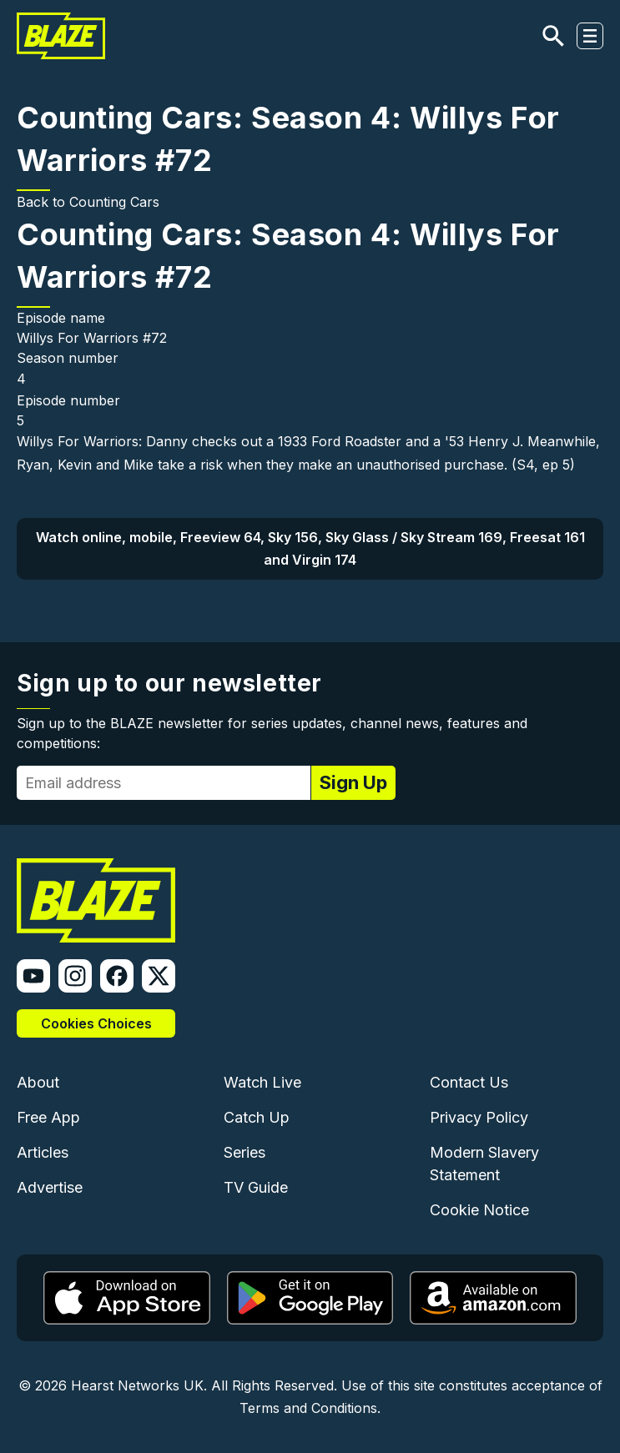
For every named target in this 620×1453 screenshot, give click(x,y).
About (38, 1082)
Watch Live (262, 1082)
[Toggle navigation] (590, 36)
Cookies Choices (96, 1023)
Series (244, 1152)
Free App (48, 1117)
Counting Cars (114, 202)
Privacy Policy (479, 1117)
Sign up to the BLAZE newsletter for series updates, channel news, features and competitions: (272, 733)
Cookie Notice (479, 1210)
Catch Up (257, 1117)
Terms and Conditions (308, 1408)
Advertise (50, 1187)
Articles (42, 1152)
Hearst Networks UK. (139, 1385)
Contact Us (469, 1082)
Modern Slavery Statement (484, 1164)
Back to (43, 202)
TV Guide (256, 1187)
